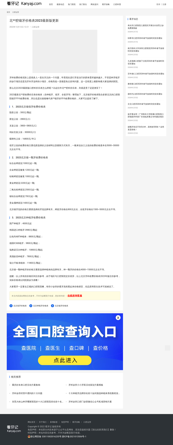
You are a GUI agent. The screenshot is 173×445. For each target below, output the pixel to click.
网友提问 (100, 4)
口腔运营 (35, 27)
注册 (164, 4)
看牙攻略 (111, 4)
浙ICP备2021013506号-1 (74, 436)
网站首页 (31, 422)
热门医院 (77, 4)
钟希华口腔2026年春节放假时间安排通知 (145, 38)
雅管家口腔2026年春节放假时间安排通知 (145, 84)
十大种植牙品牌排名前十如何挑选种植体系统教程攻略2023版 (94, 393)
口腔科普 (123, 4)
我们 (105, 429)
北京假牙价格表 (20, 306)
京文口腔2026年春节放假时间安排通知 (144, 104)
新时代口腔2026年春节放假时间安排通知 (145, 94)
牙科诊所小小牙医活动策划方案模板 (85, 385)
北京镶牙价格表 (61, 306)
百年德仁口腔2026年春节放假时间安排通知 (146, 74)
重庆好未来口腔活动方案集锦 (25, 385)
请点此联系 (98, 429)
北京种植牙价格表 (40, 306)
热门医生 (88, 4)
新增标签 (54, 422)
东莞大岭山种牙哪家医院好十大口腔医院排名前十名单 (37, 401)
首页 (56, 4)
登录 (158, 4)
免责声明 (65, 422)
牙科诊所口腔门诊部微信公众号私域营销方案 (90, 401)
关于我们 (42, 422)
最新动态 (66, 4)
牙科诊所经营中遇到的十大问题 (26, 393)
